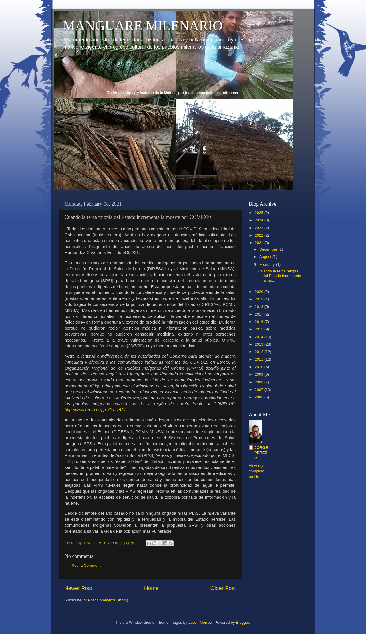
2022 (259, 235)
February (267, 264)
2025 (259, 213)
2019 (259, 299)
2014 (259, 337)
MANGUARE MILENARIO (143, 25)
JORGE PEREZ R (261, 453)
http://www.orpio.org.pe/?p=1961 (95, 409)
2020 (259, 292)
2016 (259, 322)
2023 (259, 228)
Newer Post (78, 588)
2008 (259, 382)
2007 (259, 389)
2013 (259, 344)
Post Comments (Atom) (108, 600)
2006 (259, 397)
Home (151, 588)
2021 (259, 243)
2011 (259, 359)
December (268, 249)
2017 (259, 314)
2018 (259, 306)
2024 (259, 220)
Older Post (223, 588)
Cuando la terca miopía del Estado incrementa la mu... (279, 275)
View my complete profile (256, 471)
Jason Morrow (200, 622)
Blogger (242, 622)
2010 (259, 367)
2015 (259, 329)
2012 (259, 352)
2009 (259, 374)
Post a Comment (86, 565)
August (265, 257)
